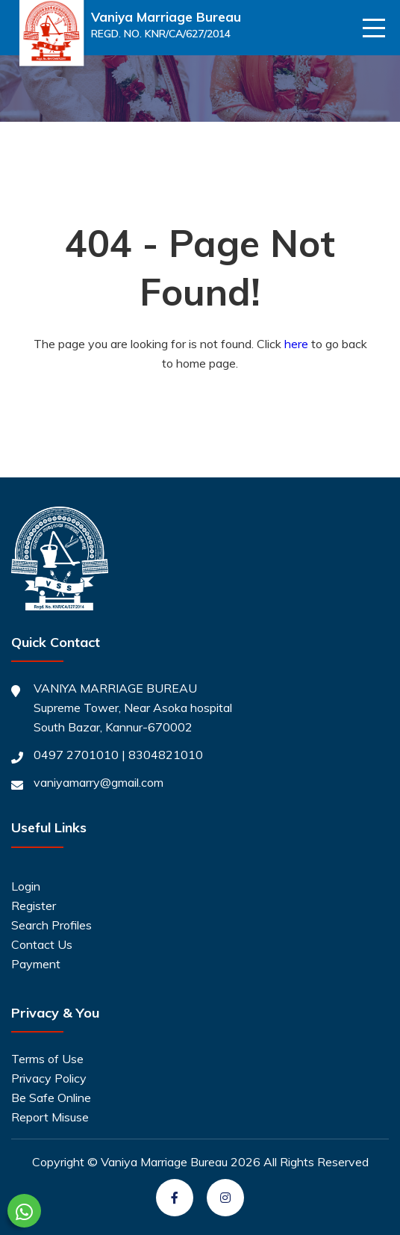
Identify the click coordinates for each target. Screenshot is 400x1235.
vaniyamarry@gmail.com (98, 782)
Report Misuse (50, 1116)
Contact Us (41, 944)
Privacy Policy (49, 1078)
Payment (35, 963)
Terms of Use (47, 1058)
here (296, 343)
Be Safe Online (51, 1097)
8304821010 (165, 754)
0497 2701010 (76, 754)
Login (25, 886)
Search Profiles (51, 924)
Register (33, 905)
